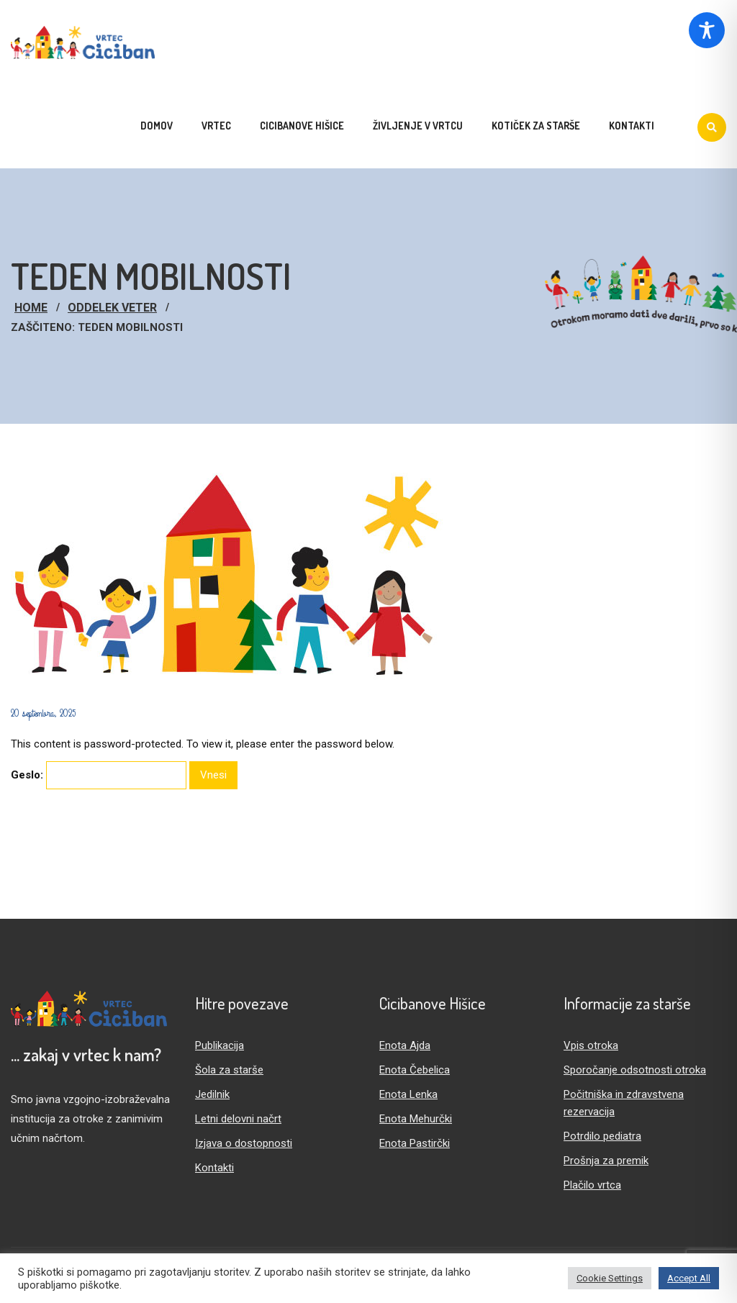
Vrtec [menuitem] (216, 125)
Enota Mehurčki (415, 1118)
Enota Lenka (408, 1094)
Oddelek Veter (112, 307)
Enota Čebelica (414, 1069)
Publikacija (219, 1045)
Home (31, 307)
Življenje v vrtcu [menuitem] (418, 125)
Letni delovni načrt (238, 1118)
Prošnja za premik (606, 1160)
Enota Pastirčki (414, 1143)
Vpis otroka (591, 1045)
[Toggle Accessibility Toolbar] (706, 30)
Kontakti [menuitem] (631, 125)
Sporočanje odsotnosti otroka (635, 1069)
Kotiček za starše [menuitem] (536, 125)
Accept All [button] (688, 1278)
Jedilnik (212, 1094)
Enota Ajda (404, 1045)
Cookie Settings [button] (610, 1278)
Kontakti (214, 1167)
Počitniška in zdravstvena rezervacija (624, 1103)
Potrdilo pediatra (602, 1136)
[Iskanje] (711, 127)
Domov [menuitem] (156, 125)
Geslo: (98, 775)
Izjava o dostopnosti (243, 1143)
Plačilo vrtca (592, 1185)
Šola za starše (229, 1069)
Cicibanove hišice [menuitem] (302, 125)
